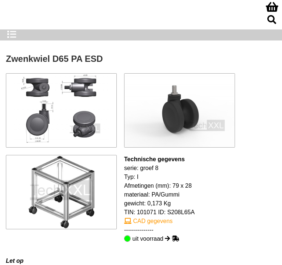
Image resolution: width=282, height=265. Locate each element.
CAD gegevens (148, 221)
